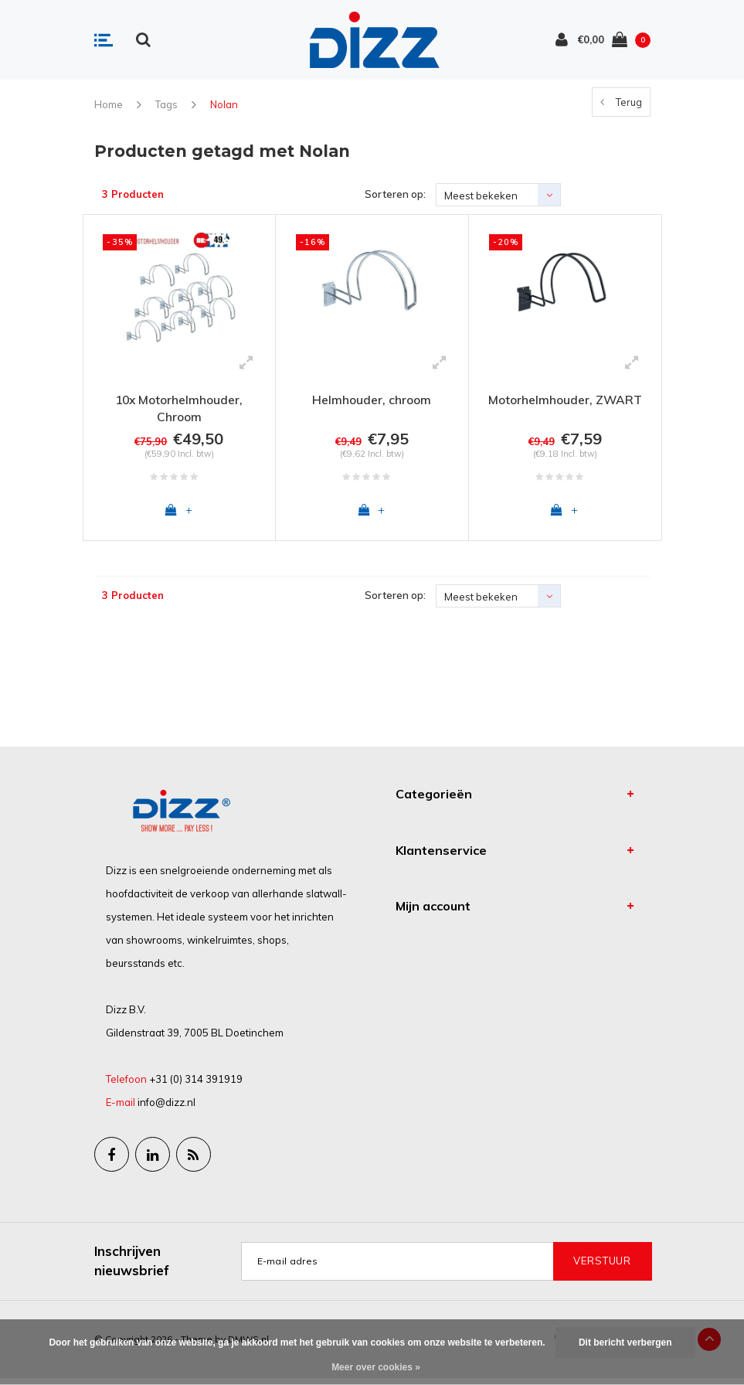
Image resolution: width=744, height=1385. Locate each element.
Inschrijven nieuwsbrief (131, 1267)
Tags (166, 104)
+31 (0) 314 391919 (196, 1085)
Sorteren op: (395, 194)
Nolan (224, 104)
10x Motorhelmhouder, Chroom (179, 408)
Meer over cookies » (375, 1367)
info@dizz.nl (166, 1108)
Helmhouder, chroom (372, 399)
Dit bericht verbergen (625, 1342)
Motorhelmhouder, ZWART (565, 399)
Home (108, 104)
